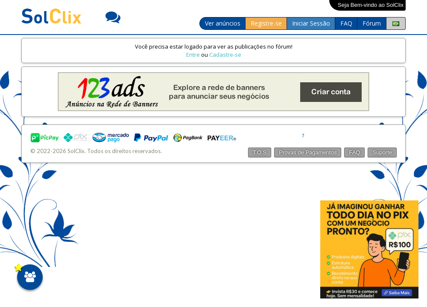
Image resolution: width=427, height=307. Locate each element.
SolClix (76, 151)
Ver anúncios (222, 23)
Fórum (372, 23)
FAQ (346, 23)
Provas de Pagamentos (307, 152)
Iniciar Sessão (311, 23)
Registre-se (266, 23)
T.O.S (260, 152)
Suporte (382, 152)
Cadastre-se (225, 54)
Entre (193, 54)
